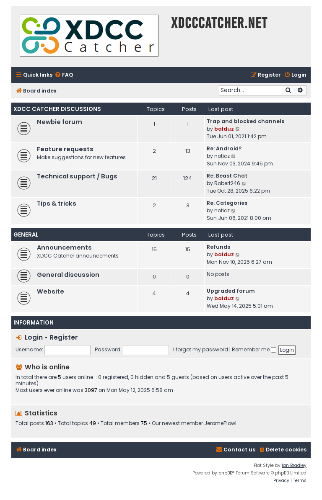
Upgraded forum (231, 290)
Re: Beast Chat (227, 175)
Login (34, 337)
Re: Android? (224, 148)
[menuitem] (64, 75)
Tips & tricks (56, 203)
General (26, 235)
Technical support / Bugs (77, 176)
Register (63, 337)
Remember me (254, 349)
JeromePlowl (220, 423)
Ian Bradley (294, 465)
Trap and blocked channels (245, 121)
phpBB (225, 473)
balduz (224, 128)
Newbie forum (59, 122)
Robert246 (227, 183)
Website (50, 291)
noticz (222, 156)
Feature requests (65, 149)
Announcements (64, 247)
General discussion (68, 275)
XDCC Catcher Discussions (57, 109)
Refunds (218, 246)
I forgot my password (200, 349)
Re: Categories (227, 202)
